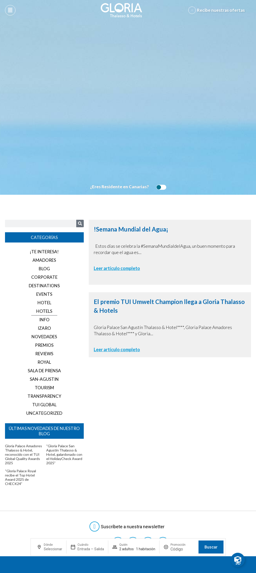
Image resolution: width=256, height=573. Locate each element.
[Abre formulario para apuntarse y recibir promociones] (217, 10)
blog (44, 268)
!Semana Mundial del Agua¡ (131, 229)
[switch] (160, 187)
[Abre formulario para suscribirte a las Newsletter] (128, 526)
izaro (44, 328)
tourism (44, 387)
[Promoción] (182, 549)
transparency (44, 396)
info (44, 319)
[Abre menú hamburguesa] (10, 10)
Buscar (211, 547)
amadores (44, 260)
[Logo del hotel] (121, 10)
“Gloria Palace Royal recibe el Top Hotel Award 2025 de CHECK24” (20, 477)
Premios (44, 345)
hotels (44, 311)
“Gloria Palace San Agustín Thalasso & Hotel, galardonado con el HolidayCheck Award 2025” (64, 454)
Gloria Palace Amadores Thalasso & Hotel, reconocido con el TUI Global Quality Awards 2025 (23, 454)
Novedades (44, 336)
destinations (44, 285)
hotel (44, 302)
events (44, 294)
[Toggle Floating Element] (238, 560)
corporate (44, 277)
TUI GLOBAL (44, 404)
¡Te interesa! (44, 251)
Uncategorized (44, 413)
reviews (44, 353)
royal (44, 362)
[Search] (80, 223)
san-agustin (44, 379)
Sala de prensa (44, 370)
